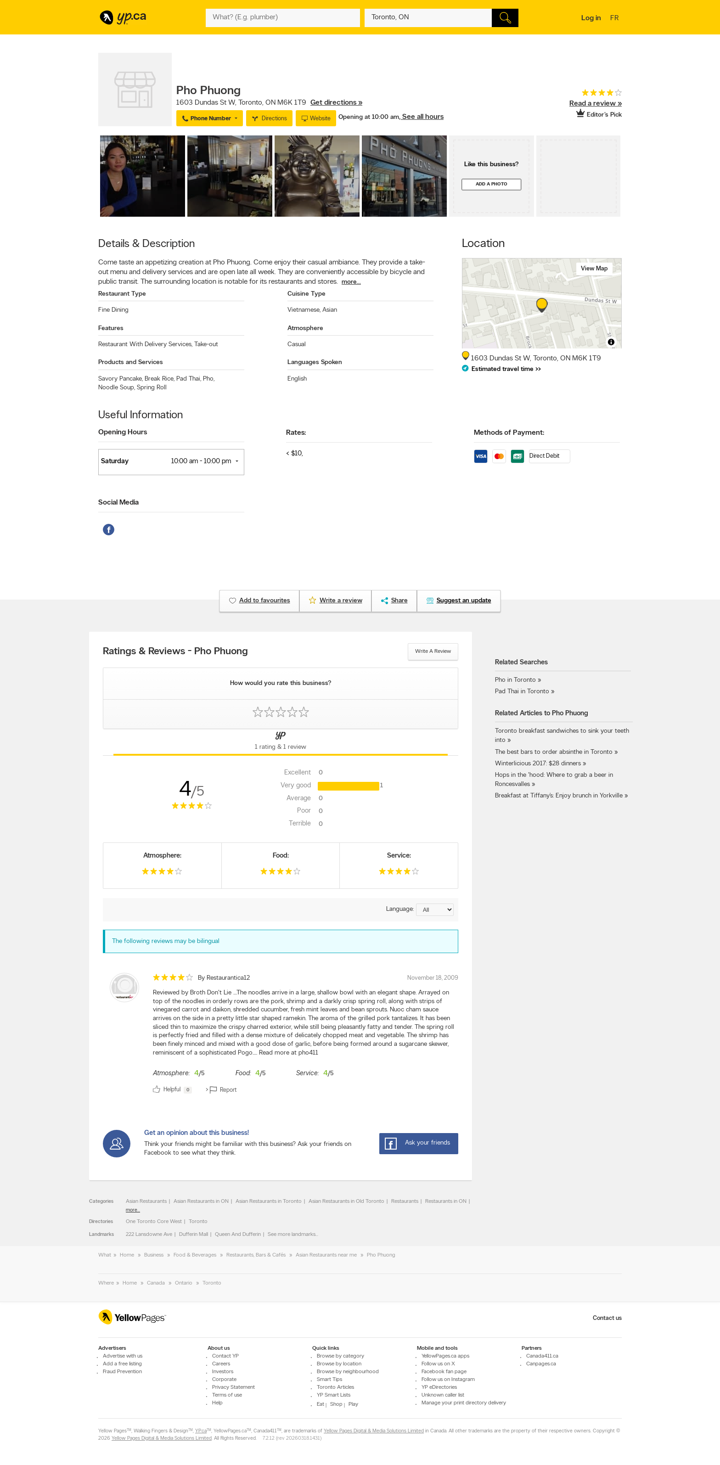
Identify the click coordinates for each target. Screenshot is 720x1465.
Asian (329, 310)
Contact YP (225, 1356)
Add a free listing (122, 1364)
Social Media (118, 502)
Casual (296, 344)
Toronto (198, 1221)
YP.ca (201, 1431)
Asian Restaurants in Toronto (269, 1201)
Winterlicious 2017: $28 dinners (538, 763)
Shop (336, 1404)
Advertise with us (122, 1356)
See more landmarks (291, 1234)
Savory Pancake (120, 379)
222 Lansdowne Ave (149, 1234)
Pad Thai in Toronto (522, 691)
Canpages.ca (541, 1364)
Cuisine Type (306, 294)
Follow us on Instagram (448, 1379)
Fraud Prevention (122, 1372)
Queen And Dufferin (238, 1234)
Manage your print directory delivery (464, 1403)
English (297, 379)
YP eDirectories (439, 1387)
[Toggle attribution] (611, 342)
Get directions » (336, 103)
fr (615, 18)
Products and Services (130, 362)
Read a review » (595, 103)
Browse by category (340, 1356)
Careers (221, 1364)
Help (217, 1403)
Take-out (206, 344)
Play (353, 1404)
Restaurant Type (122, 294)
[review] (280, 1035)
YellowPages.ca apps (445, 1356)
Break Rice (159, 379)
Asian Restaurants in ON (201, 1201)
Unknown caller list (443, 1395)
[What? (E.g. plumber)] (283, 18)
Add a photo (491, 184)
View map (594, 269)
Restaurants (404, 1201)
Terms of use (227, 1395)
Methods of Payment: (509, 433)
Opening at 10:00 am (368, 117)
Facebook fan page (444, 1372)
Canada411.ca (542, 1356)
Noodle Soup (116, 387)
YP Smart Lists (333, 1395)
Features (111, 328)
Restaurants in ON (446, 1201)
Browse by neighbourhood (348, 1372)
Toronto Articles (335, 1387)
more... (351, 282)
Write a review (433, 651)
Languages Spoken (314, 362)
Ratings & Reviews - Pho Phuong (175, 652)
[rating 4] (587, 95)
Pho (208, 379)
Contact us (607, 1318)
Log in (591, 18)
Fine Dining (113, 310)
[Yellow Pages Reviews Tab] (280, 742)
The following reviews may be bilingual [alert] (165, 941)
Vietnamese (304, 310)
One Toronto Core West (154, 1221)
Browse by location (339, 1364)
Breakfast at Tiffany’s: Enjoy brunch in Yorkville (559, 795)
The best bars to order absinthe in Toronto (554, 752)
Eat (320, 1404)
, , (269, 103)
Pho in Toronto (515, 680)
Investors (222, 1372)
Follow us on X (438, 1364)
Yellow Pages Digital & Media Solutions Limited (374, 1431)
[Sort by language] (435, 910)
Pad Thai (188, 379)
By (224, 978)
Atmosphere (305, 328)
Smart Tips (329, 1379)
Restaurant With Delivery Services (145, 344)
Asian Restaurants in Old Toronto (346, 1201)
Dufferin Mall (193, 1234)
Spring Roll (152, 387)
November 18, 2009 (432, 978)
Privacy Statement (233, 1387)
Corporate (224, 1379)
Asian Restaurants (146, 1201)
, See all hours (421, 117)
